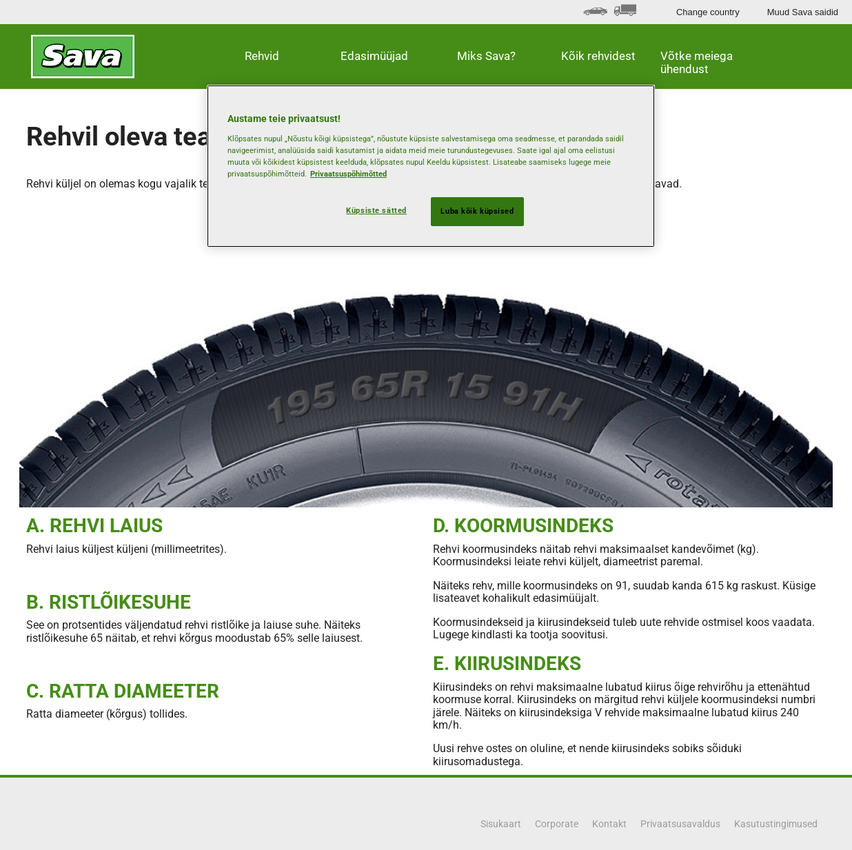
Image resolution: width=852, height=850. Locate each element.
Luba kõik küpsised (477, 211)
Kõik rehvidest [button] (598, 56)
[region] (431, 166)
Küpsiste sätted (376, 210)
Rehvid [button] (262, 56)
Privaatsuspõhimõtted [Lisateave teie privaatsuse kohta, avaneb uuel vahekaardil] (348, 174)
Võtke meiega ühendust (696, 62)
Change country (708, 12)
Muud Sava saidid (802, 12)
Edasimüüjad (374, 56)
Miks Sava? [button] (486, 56)
